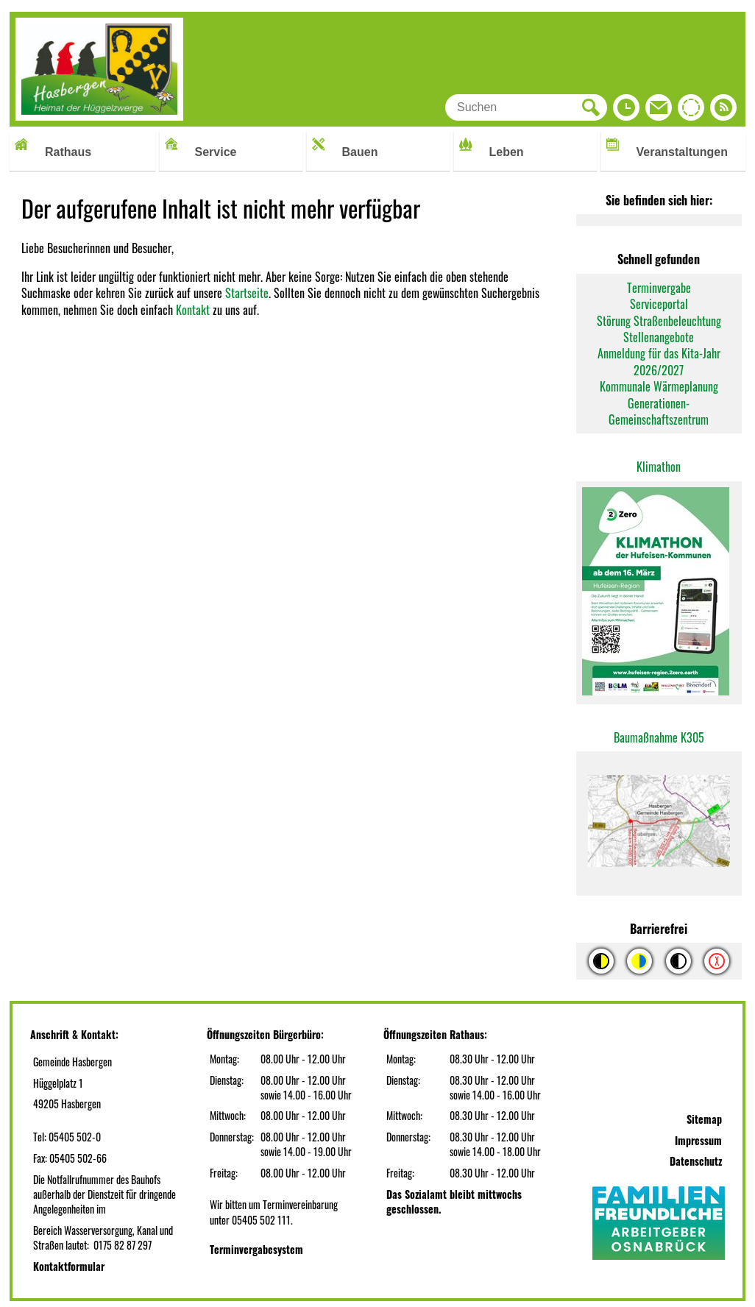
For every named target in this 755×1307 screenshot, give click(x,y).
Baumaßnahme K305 (659, 737)
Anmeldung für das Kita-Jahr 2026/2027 (659, 361)
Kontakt (193, 310)
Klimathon (659, 466)
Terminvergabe (659, 288)
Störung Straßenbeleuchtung (659, 321)
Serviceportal (659, 304)
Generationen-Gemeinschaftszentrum (659, 411)
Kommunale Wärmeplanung (659, 386)
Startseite (247, 293)
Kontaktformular (68, 1266)
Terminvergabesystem (256, 1249)
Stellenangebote (658, 337)
